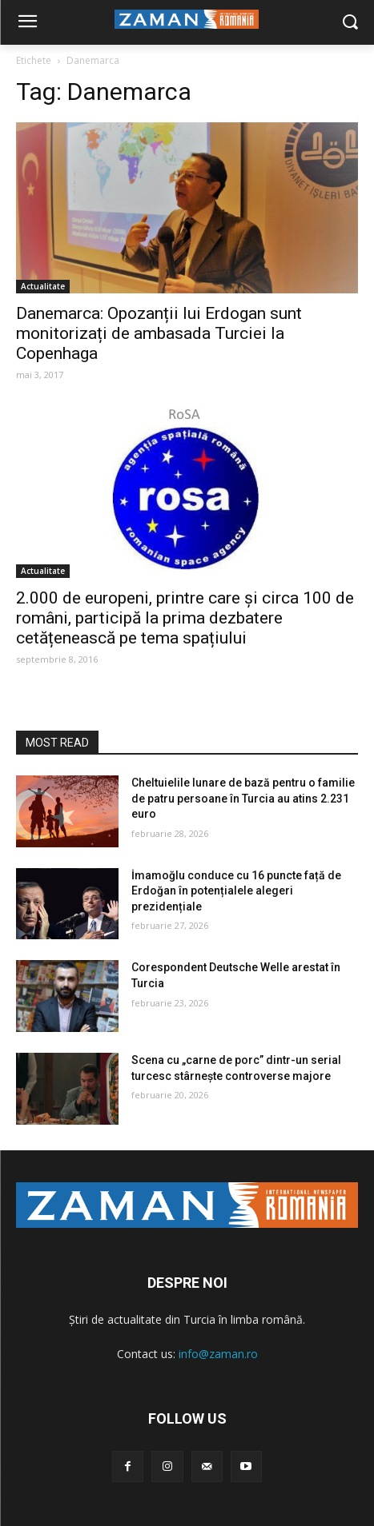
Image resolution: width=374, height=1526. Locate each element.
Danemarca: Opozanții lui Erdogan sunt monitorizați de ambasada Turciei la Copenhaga (159, 333)
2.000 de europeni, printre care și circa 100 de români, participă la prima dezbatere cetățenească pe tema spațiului (185, 617)
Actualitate (43, 286)
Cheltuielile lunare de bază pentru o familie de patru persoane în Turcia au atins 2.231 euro (243, 798)
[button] (350, 23)
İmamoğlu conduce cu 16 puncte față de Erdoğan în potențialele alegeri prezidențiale (236, 891)
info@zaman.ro (218, 1353)
